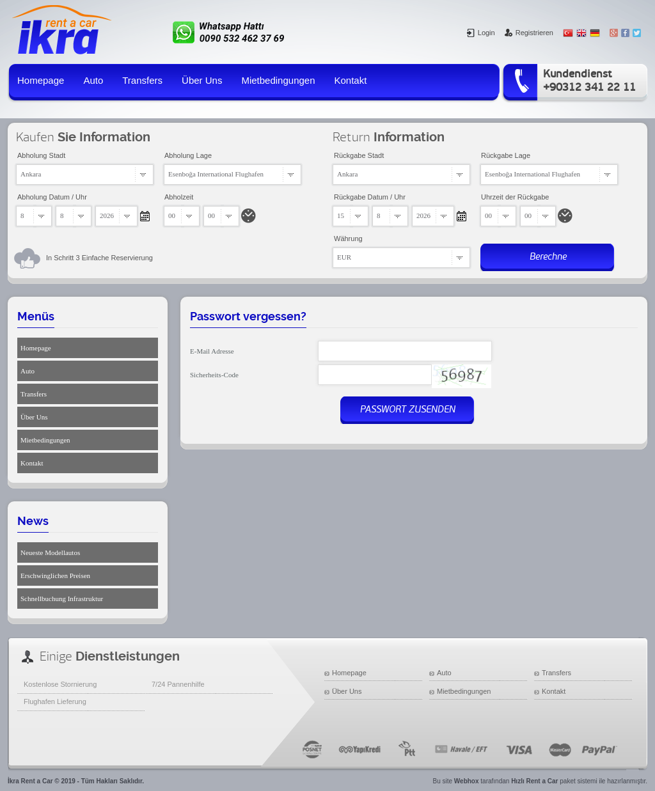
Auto (93, 80)
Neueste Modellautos (50, 552)
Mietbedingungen (278, 80)
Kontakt (351, 80)
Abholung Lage (188, 155)
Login (481, 32)
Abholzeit (178, 197)
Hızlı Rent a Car (534, 781)
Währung (348, 238)
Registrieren (529, 32)
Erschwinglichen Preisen (55, 575)
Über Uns (202, 80)
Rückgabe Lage (505, 155)
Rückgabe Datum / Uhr (370, 197)
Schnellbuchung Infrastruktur (61, 598)
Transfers (142, 80)
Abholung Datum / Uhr (52, 197)
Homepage (40, 80)
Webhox (466, 781)
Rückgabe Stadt (359, 155)
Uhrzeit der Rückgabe (515, 197)
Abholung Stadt (41, 155)
